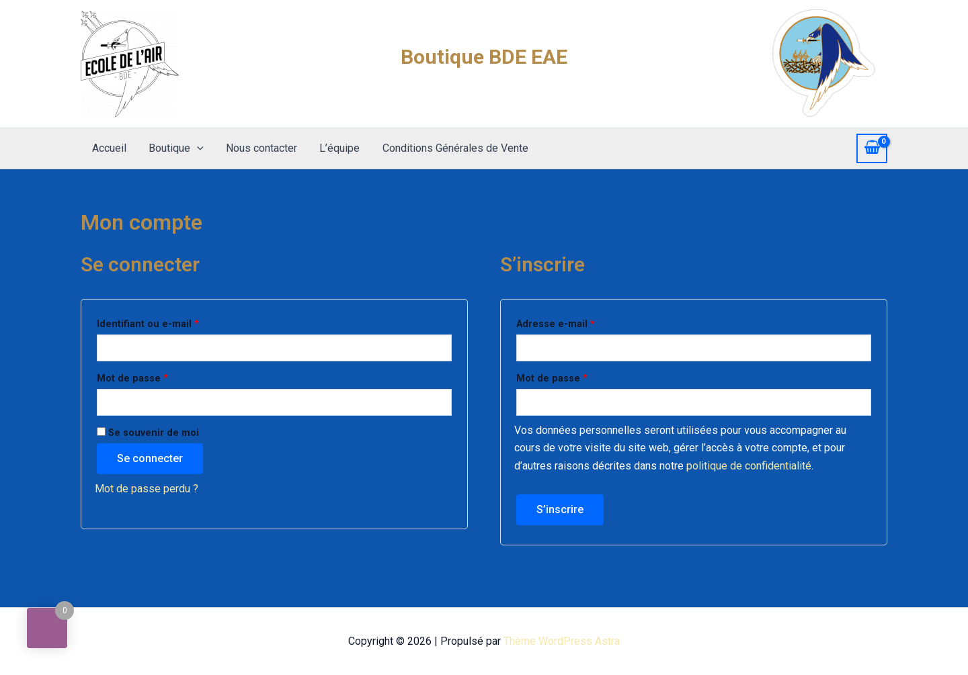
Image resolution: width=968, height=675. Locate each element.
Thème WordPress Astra (561, 641)
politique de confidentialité (748, 465)
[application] (195, 148)
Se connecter (150, 458)
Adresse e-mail (581, 322)
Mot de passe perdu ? (146, 488)
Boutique (174, 148)
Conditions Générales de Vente (451, 148)
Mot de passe (158, 376)
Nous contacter (259, 148)
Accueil (108, 148)
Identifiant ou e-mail (174, 322)
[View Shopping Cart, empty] (871, 148)
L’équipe (337, 148)
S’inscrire (559, 509)
